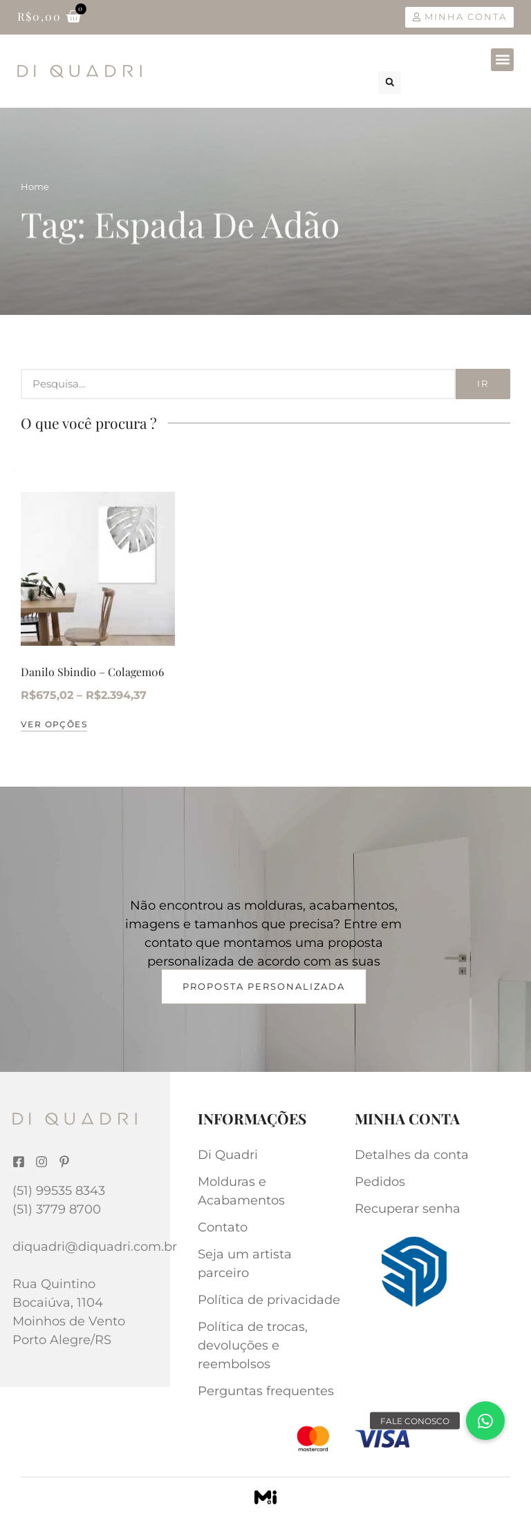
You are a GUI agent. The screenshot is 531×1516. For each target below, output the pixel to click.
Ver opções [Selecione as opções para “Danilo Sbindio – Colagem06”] (54, 724)
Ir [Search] (483, 383)
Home (35, 186)
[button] (502, 59)
